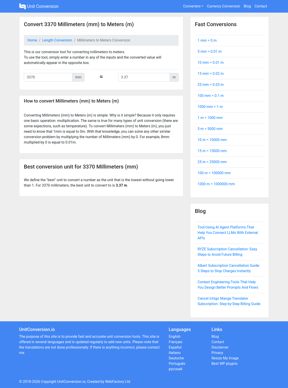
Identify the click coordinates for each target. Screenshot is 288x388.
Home (32, 40)
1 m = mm (210, 118)
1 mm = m (207, 40)
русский (175, 369)
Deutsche (176, 358)
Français (175, 342)
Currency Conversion (223, 6)
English (174, 336)
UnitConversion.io (71, 381)
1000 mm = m (210, 107)
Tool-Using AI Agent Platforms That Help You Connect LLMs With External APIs (228, 232)
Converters (192, 6)
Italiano (175, 353)
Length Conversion (57, 40)
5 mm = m (210, 51)
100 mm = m (211, 96)
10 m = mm (212, 140)
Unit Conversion (38, 6)
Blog (247, 6)
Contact (260, 6)
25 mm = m (211, 84)
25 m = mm (212, 162)
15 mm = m (211, 73)
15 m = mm (212, 151)
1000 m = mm (216, 184)
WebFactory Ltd (117, 381)
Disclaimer (220, 347)
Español (175, 347)
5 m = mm (210, 129)
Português (177, 363)
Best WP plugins (225, 363)
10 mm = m (211, 62)
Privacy (217, 353)
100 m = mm (214, 173)
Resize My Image (225, 358)
